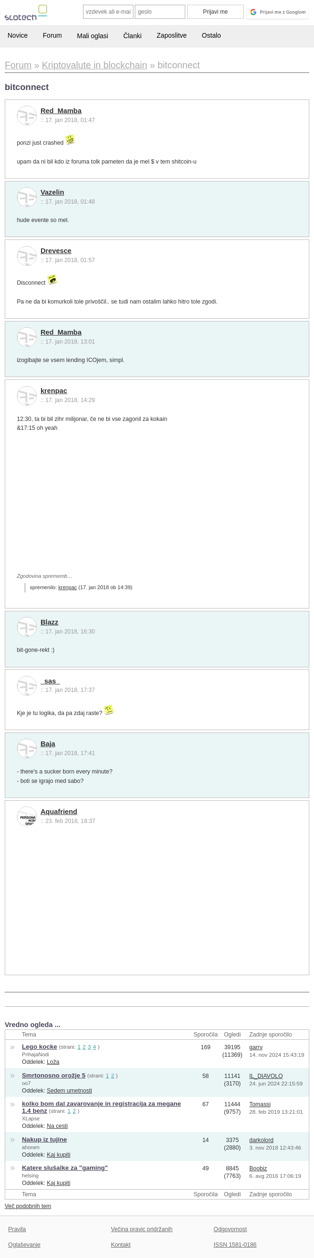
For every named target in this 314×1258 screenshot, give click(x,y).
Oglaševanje (24, 1245)
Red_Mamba (61, 111)
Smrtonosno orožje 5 (54, 1075)
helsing (30, 1175)
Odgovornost (230, 1229)
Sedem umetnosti (69, 1090)
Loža (53, 1062)
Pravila (17, 1229)
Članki (132, 36)
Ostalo (211, 35)
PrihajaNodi (35, 1054)
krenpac (54, 391)
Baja (48, 744)
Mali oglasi (92, 36)
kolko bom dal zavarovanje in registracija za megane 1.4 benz (101, 1107)
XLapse (31, 1118)
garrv (256, 1047)
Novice (18, 35)
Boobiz (258, 1168)
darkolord (261, 1140)
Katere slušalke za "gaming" (65, 1167)
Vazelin (52, 192)
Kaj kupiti (58, 1154)
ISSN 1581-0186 (235, 1245)
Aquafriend (59, 811)
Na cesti (57, 1126)
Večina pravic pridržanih (142, 1229)
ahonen (31, 1147)
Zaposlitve (172, 35)
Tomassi (260, 1104)
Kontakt (121, 1245)
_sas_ (50, 681)
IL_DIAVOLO (266, 1076)
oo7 (26, 1083)
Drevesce (56, 251)
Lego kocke (40, 1046)
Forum (52, 35)
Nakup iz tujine (44, 1139)
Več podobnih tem (28, 1206)
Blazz (49, 622)
